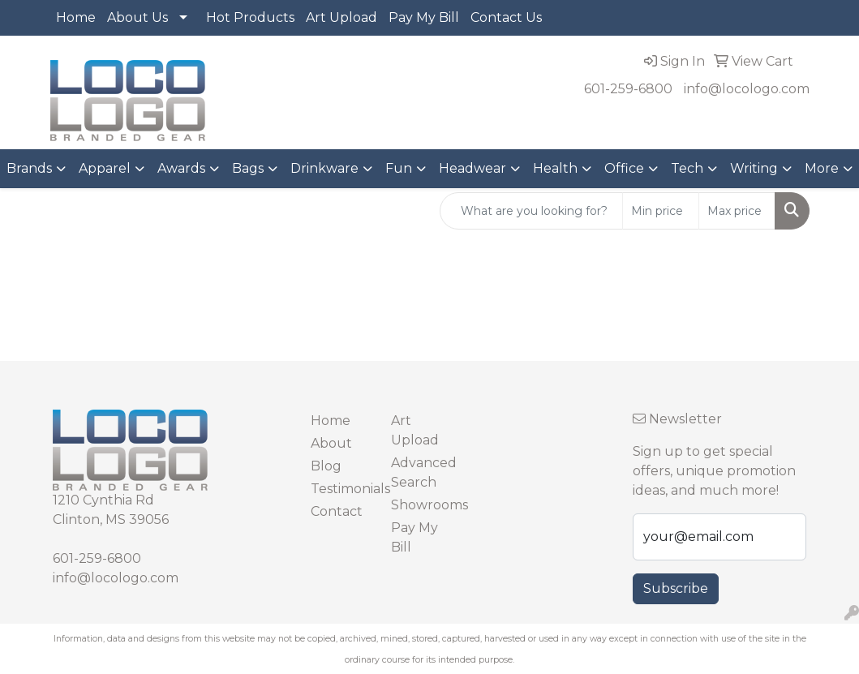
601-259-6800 (628, 89)
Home (76, 17)
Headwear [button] (472, 168)
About (331, 443)
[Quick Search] (531, 211)
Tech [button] (687, 168)
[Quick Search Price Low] (660, 211)
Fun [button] (398, 168)
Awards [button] (181, 168)
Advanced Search (421, 472)
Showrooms (421, 505)
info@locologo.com (747, 89)
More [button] (822, 168)
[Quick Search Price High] (736, 211)
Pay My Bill (424, 17)
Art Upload (341, 17)
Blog (326, 466)
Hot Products (250, 17)
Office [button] (624, 168)
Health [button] (555, 168)
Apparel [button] (105, 168)
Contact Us (506, 17)
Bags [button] (248, 168)
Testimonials (341, 488)
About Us (137, 17)
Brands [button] (29, 168)
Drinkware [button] (324, 168)
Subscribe (675, 588)
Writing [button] (754, 168)
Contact (337, 511)
